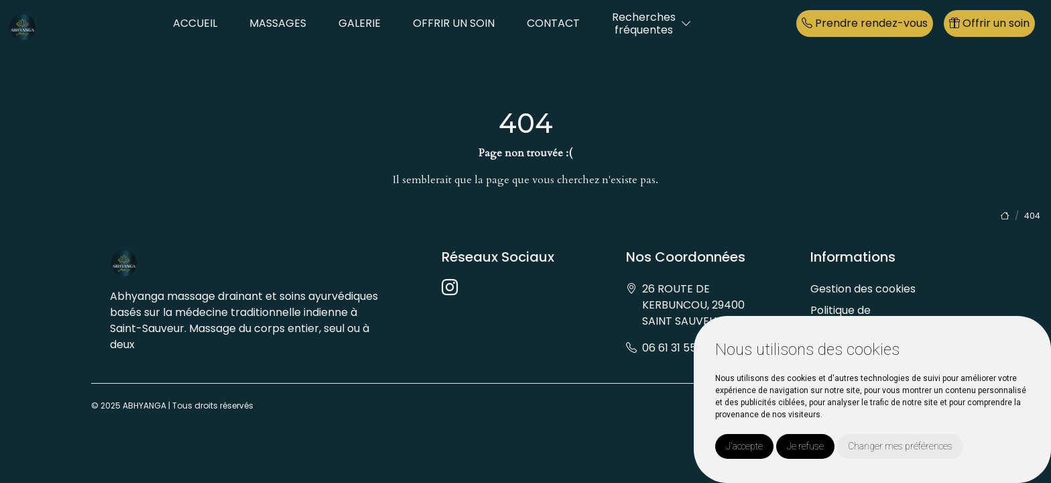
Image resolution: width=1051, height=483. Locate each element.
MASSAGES (277, 23)
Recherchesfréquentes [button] (644, 23)
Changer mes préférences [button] (900, 446)
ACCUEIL (195, 23)
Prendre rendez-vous (865, 23)
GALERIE (359, 23)
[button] (686, 23)
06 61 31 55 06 (677, 348)
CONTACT (553, 23)
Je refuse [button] (805, 446)
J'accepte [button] (744, 446)
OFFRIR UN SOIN (454, 23)
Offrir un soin (989, 23)
